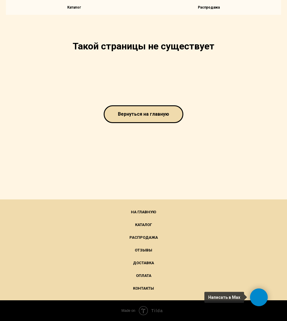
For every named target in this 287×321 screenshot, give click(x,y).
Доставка (143, 263)
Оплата (143, 275)
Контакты (143, 288)
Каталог (143, 224)
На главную (143, 212)
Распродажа (209, 7)
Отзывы (143, 250)
